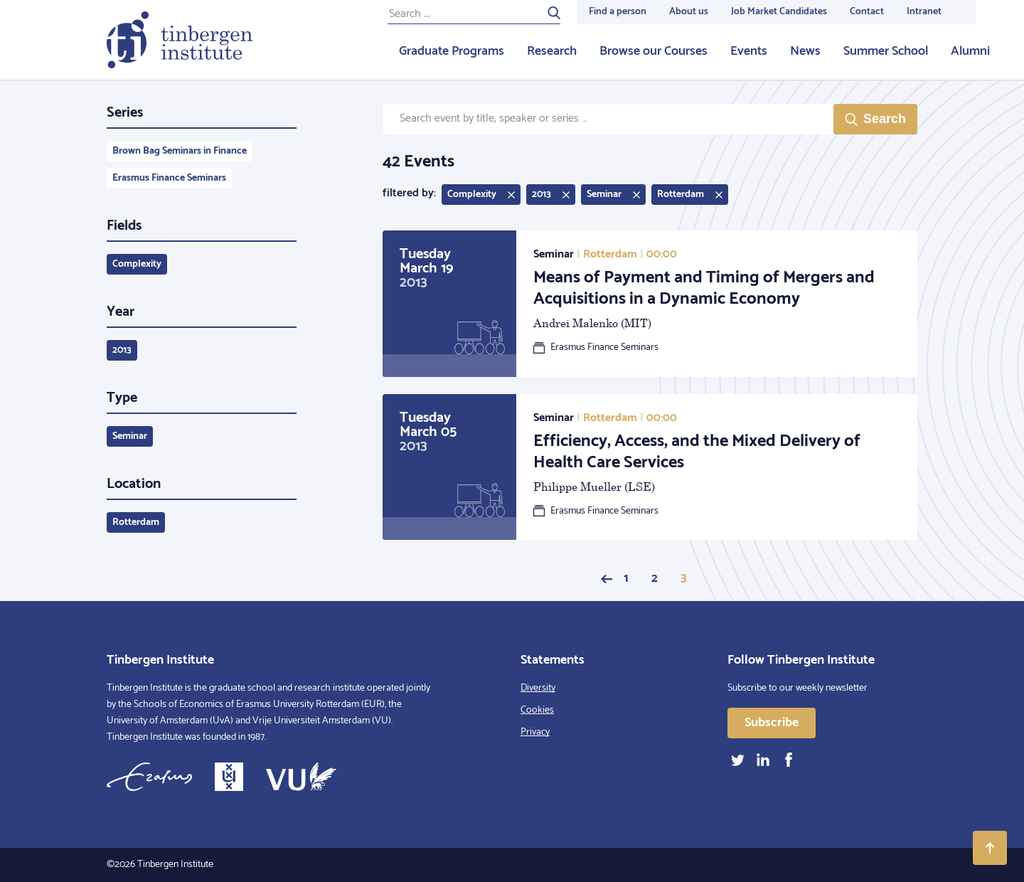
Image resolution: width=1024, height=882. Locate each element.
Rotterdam (135, 522)
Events (748, 51)
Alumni (970, 51)
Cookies (537, 710)
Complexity (136, 264)
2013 (122, 350)
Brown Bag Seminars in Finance (179, 151)
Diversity (538, 688)
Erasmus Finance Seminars (169, 178)
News (805, 51)
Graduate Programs (451, 51)
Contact (867, 12)
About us (688, 12)
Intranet (924, 12)
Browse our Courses (653, 51)
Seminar (129, 436)
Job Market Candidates (779, 12)
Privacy (535, 732)
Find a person (617, 12)
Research (552, 51)
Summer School (885, 51)
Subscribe (772, 722)
